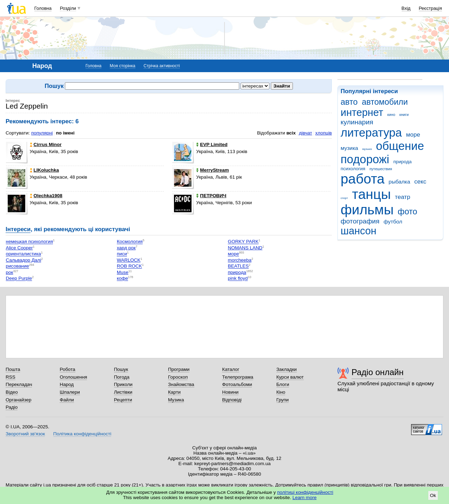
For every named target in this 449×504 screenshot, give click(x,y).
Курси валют (290, 377)
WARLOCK (128, 260)
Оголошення (73, 377)
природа (402, 161)
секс (420, 181)
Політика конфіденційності (82, 433)
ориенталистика (23, 254)
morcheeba (240, 260)
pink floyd (238, 278)
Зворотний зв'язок (25, 433)
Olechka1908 (46, 195)
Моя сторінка (122, 65)
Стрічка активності (161, 65)
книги (404, 114)
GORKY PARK (243, 241)
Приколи (123, 384)
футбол (392, 222)
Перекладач (19, 384)
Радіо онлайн (377, 372)
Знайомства (181, 384)
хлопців (323, 133)
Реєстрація (430, 8)
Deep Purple (19, 278)
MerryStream (212, 170)
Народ (67, 384)
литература (371, 132)
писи (122, 254)
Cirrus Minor (46, 144)
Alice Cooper (19, 247)
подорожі (365, 159)
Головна (43, 8)
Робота (67, 369)
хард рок (126, 247)
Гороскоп (178, 377)
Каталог (230, 369)
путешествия (380, 169)
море (413, 134)
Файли (67, 399)
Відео (12, 392)
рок (9, 272)
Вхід (406, 8)
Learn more (305, 497)
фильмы (367, 209)
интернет (362, 112)
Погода (121, 377)
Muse (122, 272)
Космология (130, 241)
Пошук (121, 369)
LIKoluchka (44, 170)
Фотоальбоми (237, 384)
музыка (367, 149)
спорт (344, 198)
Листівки (123, 392)
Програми (178, 369)
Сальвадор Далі (23, 260)
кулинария (357, 122)
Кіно (281, 392)
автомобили (385, 101)
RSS (10, 377)
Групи (282, 399)
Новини (230, 392)
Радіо (12, 407)
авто (349, 101)
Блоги (282, 384)
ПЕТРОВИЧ (211, 195)
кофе (122, 278)
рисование (17, 266)
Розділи (68, 8)
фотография (360, 221)
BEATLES (238, 266)
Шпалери (70, 392)
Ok (433, 495)
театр (402, 197)
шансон (358, 230)
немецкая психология (29, 241)
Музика (176, 399)
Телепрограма (237, 377)
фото (407, 211)
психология (353, 168)
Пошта (13, 369)
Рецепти (123, 399)
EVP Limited (211, 144)
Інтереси (18, 229)
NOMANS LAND (245, 247)
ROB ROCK (129, 266)
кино (391, 114)
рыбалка (399, 182)
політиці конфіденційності (305, 492)
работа (362, 178)
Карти (174, 392)
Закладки (286, 369)
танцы (371, 194)
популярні (42, 133)
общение (400, 145)
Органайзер (18, 399)
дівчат (305, 133)
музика (349, 148)
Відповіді (232, 399)
